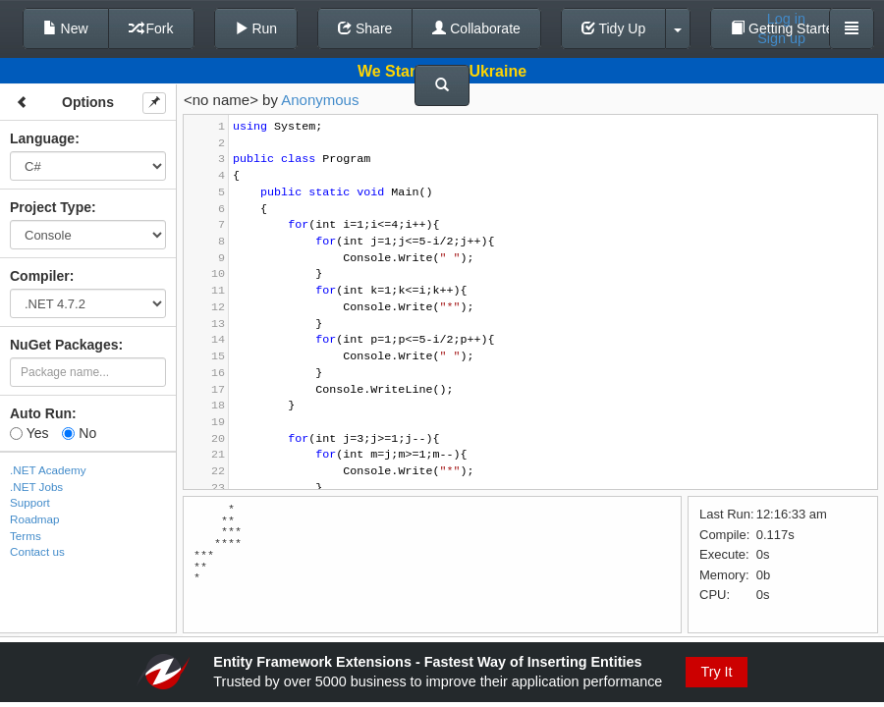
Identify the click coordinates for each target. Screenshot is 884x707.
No (79, 433)
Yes (29, 433)
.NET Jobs (36, 486)
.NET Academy (48, 469)
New (65, 28)
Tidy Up (613, 28)
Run (256, 28)
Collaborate (476, 28)
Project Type (50, 207)
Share (365, 28)
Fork (151, 28)
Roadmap (35, 519)
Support (30, 502)
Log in (786, 19)
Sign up (781, 38)
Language (42, 138)
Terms (25, 535)
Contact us (37, 551)
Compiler (40, 276)
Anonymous (320, 99)
